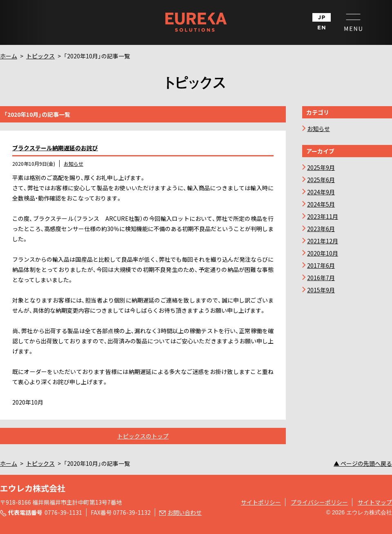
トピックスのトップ (143, 436)
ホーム (8, 56)
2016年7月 (321, 278)
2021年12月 (322, 241)
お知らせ (73, 163)
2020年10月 (322, 253)
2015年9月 (321, 290)
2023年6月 (321, 229)
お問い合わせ (184, 512)
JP (321, 17)
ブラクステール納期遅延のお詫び (55, 148)
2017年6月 (321, 265)
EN (321, 27)
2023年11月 (322, 216)
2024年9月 (321, 192)
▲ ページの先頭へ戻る (363, 463)
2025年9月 (321, 167)
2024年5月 (321, 204)
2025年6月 (321, 180)
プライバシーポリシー (319, 502)
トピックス (40, 56)
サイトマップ (375, 502)
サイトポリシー (261, 502)
